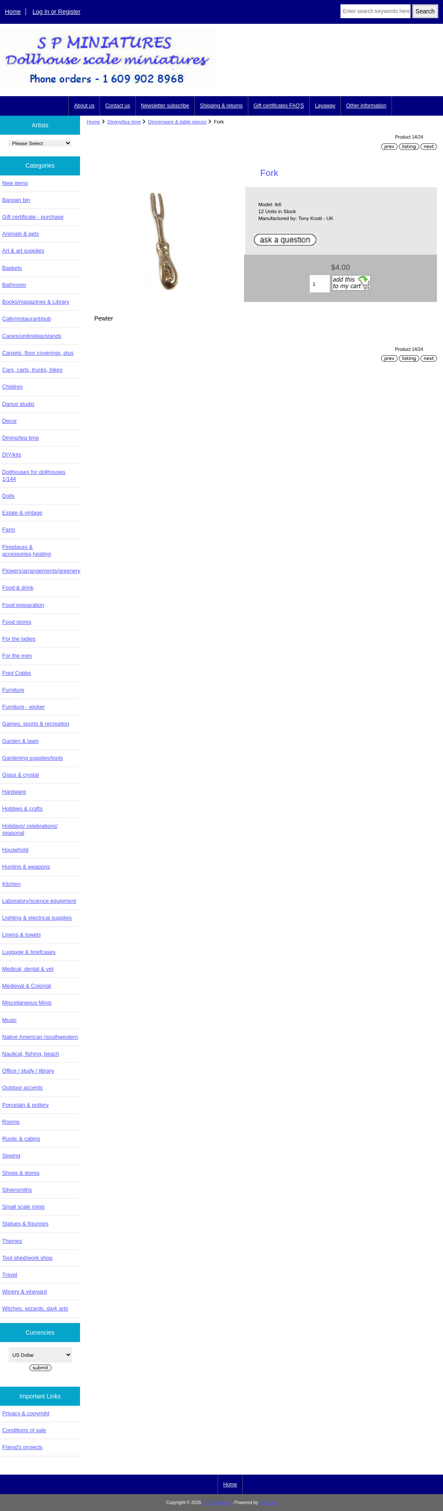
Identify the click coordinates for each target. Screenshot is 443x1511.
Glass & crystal (20, 775)
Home (13, 11)
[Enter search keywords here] (375, 11)
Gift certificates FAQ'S (279, 106)
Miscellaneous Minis (26, 1002)
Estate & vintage (22, 512)
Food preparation (23, 605)
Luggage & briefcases (28, 952)
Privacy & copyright (25, 1413)
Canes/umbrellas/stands (31, 336)
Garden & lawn (20, 741)
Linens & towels (21, 934)
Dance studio (18, 404)
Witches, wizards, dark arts (35, 1308)
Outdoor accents (22, 1087)
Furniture (13, 690)
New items (15, 183)
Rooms (10, 1122)
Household (15, 849)
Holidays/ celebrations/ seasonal (30, 829)
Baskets (12, 268)
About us (84, 106)
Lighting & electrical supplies (37, 917)
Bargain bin (16, 200)
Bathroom (14, 285)
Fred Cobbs (16, 673)
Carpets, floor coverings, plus (38, 353)
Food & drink (17, 587)
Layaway (325, 106)
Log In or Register (56, 11)
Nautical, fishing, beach (30, 1054)
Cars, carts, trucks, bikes (32, 369)
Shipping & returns (221, 106)
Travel (9, 1274)
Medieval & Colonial (26, 985)
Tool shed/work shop (27, 1258)
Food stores (16, 622)
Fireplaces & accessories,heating (26, 550)
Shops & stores (20, 1173)
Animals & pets (20, 233)
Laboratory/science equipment (39, 901)
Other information (366, 106)
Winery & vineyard (24, 1291)
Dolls (8, 496)
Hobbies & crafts (22, 808)
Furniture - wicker (23, 707)
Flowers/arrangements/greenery (41, 570)
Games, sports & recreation (35, 723)
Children (12, 386)
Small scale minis (23, 1206)
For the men (17, 655)
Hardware (14, 791)
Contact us (117, 106)
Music (9, 1020)
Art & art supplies (23, 250)
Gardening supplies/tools (32, 758)
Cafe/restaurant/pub (26, 318)
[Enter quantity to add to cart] (320, 283)
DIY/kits (11, 454)
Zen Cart (268, 1502)
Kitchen (11, 884)
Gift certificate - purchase (33, 217)
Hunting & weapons (26, 866)
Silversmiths (17, 1190)
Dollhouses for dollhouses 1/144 (33, 475)
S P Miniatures (217, 1502)
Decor (9, 421)
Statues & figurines (25, 1223)
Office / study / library (28, 1070)
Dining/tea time (124, 121)
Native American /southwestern (40, 1037)
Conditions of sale (24, 1430)
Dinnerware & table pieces (177, 121)
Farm (8, 529)
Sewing (11, 1155)
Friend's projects (22, 1447)
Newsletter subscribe (165, 106)
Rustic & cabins (21, 1138)
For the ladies (18, 639)
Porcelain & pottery (25, 1105)
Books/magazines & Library (35, 301)
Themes (12, 1241)
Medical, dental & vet (27, 969)
